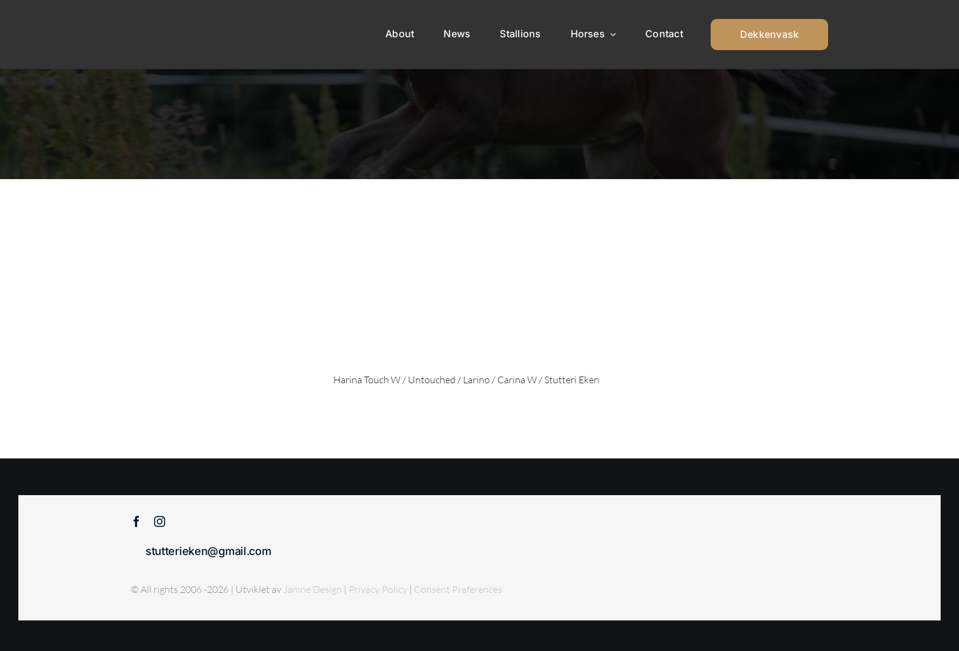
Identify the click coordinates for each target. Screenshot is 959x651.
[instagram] (159, 521)
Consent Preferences (458, 589)
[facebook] (136, 521)
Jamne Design (312, 589)
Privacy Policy (379, 589)
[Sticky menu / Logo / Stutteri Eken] (162, 18)
